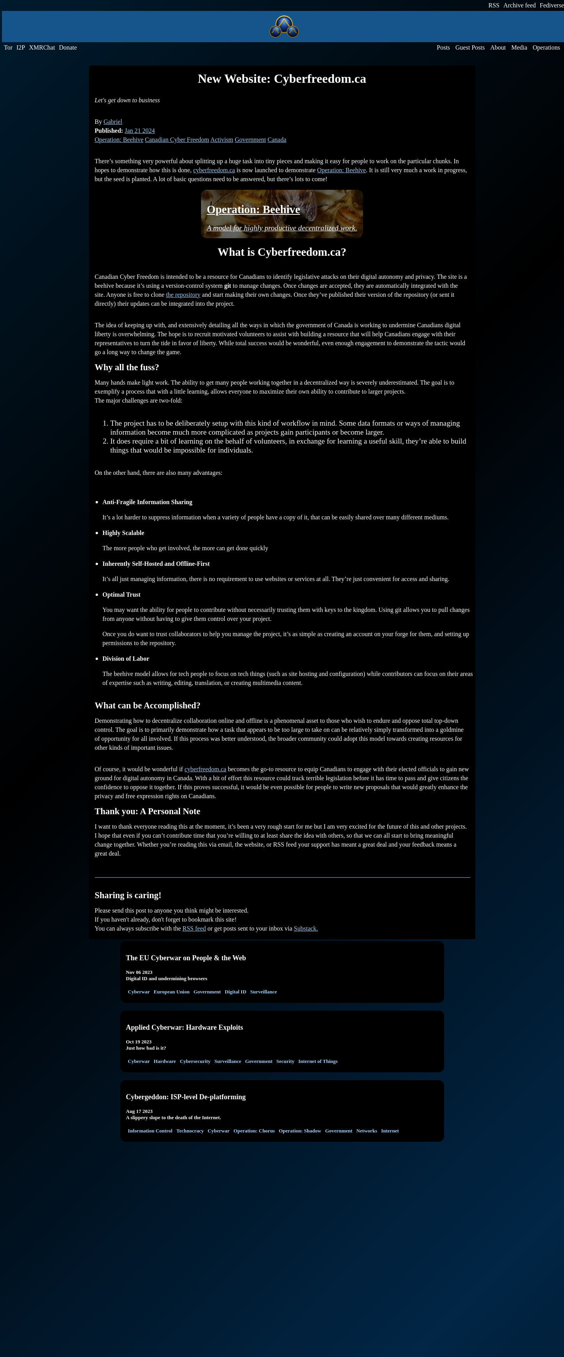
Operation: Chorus (254, 1131)
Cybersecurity (195, 1061)
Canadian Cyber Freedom (177, 139)
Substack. (306, 928)
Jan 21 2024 (140, 130)
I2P (20, 47)
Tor (8, 47)
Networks (366, 1131)
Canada (277, 139)
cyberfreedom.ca (214, 170)
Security (285, 1061)
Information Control (150, 1131)
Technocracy (190, 1131)
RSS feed (194, 928)
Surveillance (263, 992)
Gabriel (112, 121)
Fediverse (552, 5)
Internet (390, 1131)
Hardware (165, 1061)
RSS (493, 5)
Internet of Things (318, 1061)
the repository (183, 294)
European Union (172, 992)
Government (250, 139)
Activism (221, 139)
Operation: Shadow (300, 1131)
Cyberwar (139, 992)
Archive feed (520, 5)
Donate (68, 47)
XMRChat (42, 47)
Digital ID (235, 992)
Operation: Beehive (119, 139)
